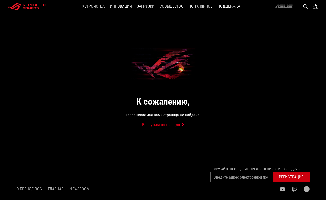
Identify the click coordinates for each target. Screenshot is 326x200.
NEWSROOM (80, 189)
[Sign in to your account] (315, 6)
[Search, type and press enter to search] (305, 6)
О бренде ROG (29, 189)
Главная (56, 189)
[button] (93, 6)
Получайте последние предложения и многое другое (256, 169)
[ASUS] (284, 6)
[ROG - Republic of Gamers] (28, 6)
